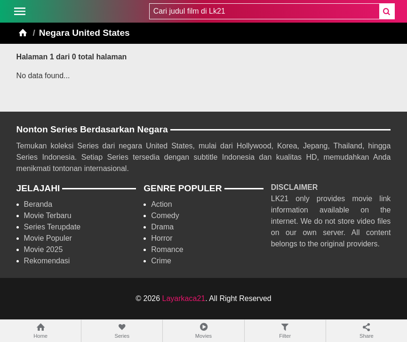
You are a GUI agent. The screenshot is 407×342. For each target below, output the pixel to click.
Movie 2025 (43, 249)
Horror (161, 238)
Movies (203, 330)
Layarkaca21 (184, 298)
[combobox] (264, 11)
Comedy (165, 216)
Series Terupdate (52, 227)
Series (122, 330)
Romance (167, 249)
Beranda (38, 204)
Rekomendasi (47, 261)
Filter (285, 330)
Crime (161, 261)
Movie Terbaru (48, 216)
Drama (162, 227)
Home (40, 330)
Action (161, 204)
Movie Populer (48, 238)
